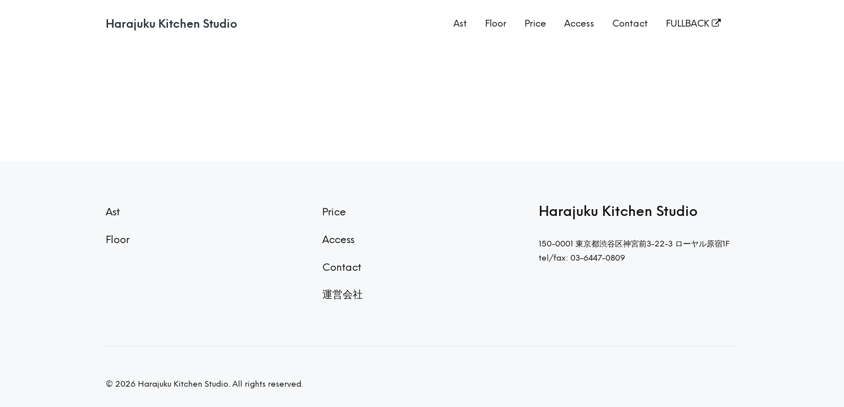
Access (579, 23)
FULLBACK (693, 23)
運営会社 (342, 294)
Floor (496, 23)
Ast (460, 23)
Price (535, 23)
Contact (630, 23)
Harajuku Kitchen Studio (171, 23)
